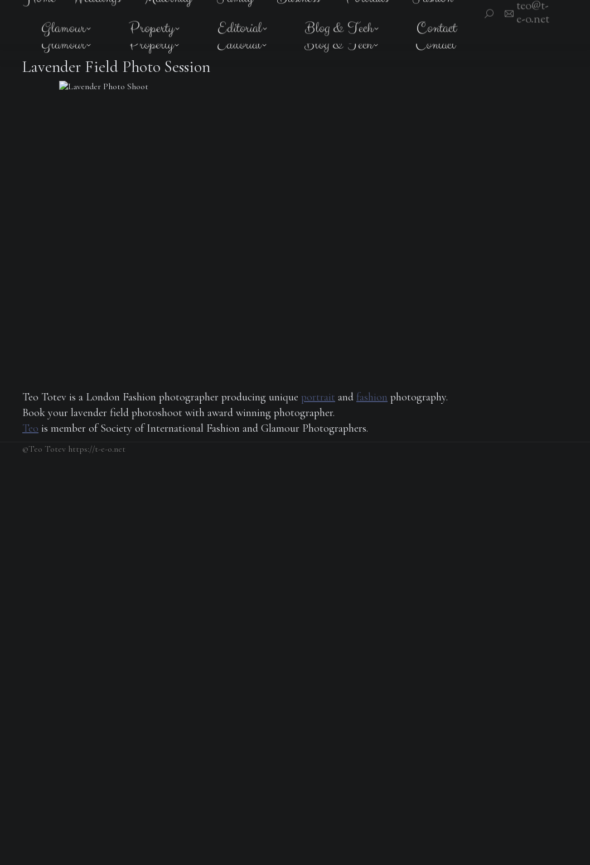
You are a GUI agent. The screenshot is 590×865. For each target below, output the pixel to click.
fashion (372, 397)
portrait (318, 397)
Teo (30, 428)
